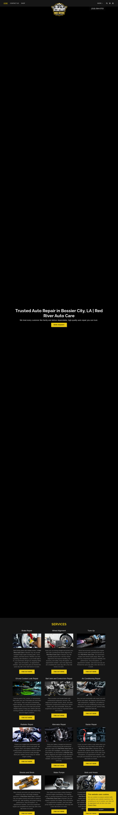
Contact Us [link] (14, 3)
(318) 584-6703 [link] (97, 9)
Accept (101, 809)
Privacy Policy (92, 805)
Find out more (27, 671)
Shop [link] (23, 3)
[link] (59, 3)
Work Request (59, 324)
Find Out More (59, 811)
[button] (100, 3)
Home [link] (6, 3)
